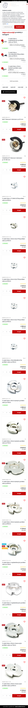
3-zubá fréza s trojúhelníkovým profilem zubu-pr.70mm (14, 563)
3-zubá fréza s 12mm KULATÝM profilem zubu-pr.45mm (13, 239)
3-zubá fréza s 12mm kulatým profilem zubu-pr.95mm (13, 523)
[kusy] (6, 129)
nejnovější (20, 87)
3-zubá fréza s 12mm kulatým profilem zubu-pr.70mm (13, 442)
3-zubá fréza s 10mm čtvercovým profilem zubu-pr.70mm (12, 644)
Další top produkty (14, 81)
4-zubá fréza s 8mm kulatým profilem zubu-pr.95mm (13, 482)
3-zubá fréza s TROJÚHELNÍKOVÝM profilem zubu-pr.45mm (12, 361)
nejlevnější (5, 87)
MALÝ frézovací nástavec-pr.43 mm (12, 119)
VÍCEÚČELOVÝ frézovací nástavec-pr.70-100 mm (12, 159)
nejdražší (12, 87)
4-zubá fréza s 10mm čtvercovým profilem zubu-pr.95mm (12, 684)
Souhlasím (19, 27)
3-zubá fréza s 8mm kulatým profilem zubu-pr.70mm (13, 401)
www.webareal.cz (20, 706)
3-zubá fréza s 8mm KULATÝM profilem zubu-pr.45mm (13, 320)
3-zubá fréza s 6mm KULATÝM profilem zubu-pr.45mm (13, 280)
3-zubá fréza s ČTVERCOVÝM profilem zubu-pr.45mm (13, 199)
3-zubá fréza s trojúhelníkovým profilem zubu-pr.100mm (14, 603)
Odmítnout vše (8, 27)
